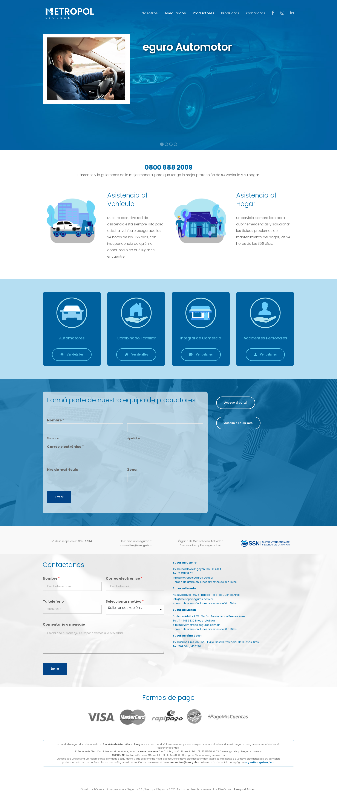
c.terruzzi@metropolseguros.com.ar (196, 625)
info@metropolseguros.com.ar (193, 577)
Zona (132, 470)
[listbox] (135, 609)
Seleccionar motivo (125, 601)
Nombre (55, 420)
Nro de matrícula (62, 470)
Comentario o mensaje (64, 624)
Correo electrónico (65, 447)
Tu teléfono (53, 601)
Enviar (59, 497)
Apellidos (133, 438)
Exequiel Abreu (245, 789)
